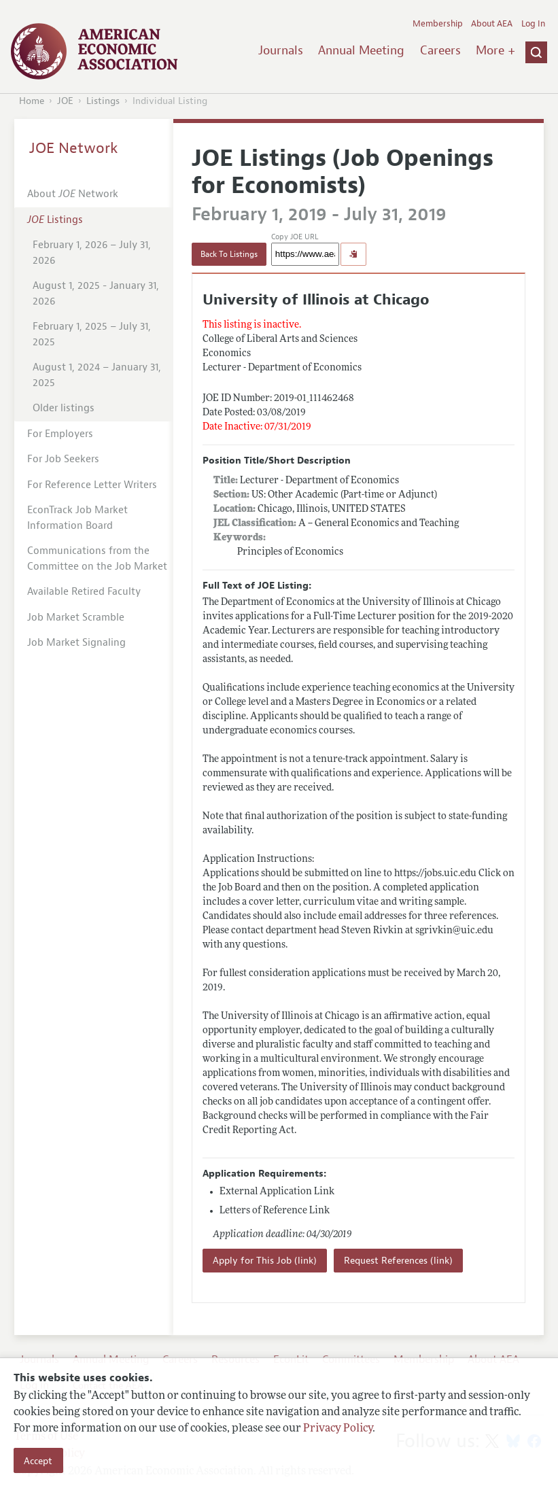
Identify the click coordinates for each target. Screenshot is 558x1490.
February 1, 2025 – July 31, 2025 (92, 334)
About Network (72, 194)
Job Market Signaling (76, 642)
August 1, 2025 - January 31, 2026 (96, 293)
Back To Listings (229, 254)
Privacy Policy (337, 1428)
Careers (440, 50)
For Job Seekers (63, 459)
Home (31, 101)
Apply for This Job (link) (265, 1260)
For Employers (60, 434)
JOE (65, 101)
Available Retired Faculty (84, 591)
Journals (280, 50)
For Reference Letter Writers (92, 485)
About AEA (491, 23)
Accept (38, 1461)
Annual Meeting (361, 50)
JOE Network (73, 148)
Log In (533, 23)
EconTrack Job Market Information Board (77, 518)
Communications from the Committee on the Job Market (97, 558)
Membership (438, 23)
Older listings (63, 408)
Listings (103, 101)
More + (495, 50)
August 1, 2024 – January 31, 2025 (97, 375)
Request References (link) (398, 1260)
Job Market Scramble (75, 617)
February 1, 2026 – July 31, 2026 (92, 253)
